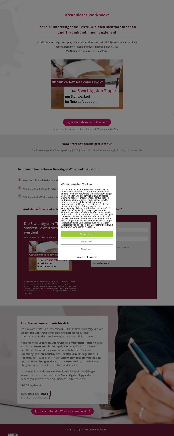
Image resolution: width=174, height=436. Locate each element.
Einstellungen (87, 249)
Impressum (93, 257)
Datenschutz (81, 257)
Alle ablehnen (87, 241)
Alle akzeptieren (87, 234)
